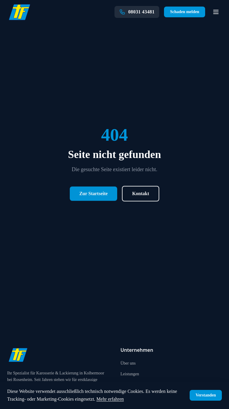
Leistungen (129, 374)
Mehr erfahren (110, 399)
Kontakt (140, 193)
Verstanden (206, 395)
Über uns (128, 363)
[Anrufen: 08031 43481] (136, 12)
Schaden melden (184, 12)
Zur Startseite (93, 193)
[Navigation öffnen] (216, 12)
